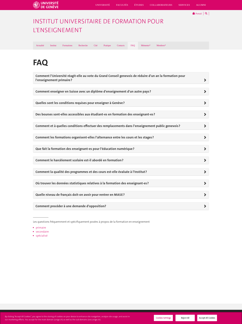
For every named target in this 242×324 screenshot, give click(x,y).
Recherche (83, 45)
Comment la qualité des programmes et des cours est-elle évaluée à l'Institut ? (91, 172)
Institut (53, 45)
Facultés (122, 5)
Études (139, 5)
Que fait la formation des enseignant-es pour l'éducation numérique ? (84, 149)
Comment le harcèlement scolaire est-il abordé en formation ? (79, 160)
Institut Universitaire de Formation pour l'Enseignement (98, 25)
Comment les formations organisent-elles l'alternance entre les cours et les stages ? (94, 137)
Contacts (121, 45)
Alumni (201, 5)
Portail (197, 13)
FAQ (133, 45)
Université (102, 5)
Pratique (107, 45)
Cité (95, 45)
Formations (67, 45)
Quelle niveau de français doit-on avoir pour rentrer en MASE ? (80, 195)
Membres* (161, 45)
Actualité (40, 45)
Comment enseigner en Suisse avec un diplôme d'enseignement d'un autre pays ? (93, 91)
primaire (41, 227)
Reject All (185, 318)
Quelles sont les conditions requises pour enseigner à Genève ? (80, 103)
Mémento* (145, 45)
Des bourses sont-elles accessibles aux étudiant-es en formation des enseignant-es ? (95, 114)
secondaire (42, 231)
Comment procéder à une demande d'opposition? (70, 206)
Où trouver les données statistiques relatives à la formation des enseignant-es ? (92, 183)
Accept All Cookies (207, 318)
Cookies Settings (163, 318)
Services (184, 5)
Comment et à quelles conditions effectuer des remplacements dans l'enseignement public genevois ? (107, 126)
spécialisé (42, 235)
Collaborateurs (161, 5)
